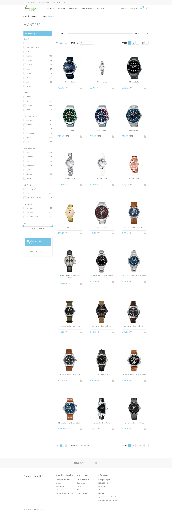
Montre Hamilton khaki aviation (102, 275)
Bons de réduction (83, 493)
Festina (39, 56)
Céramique (39, 165)
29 (143, 43)
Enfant (39, 97)
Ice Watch (39, 65)
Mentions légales (61, 486)
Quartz (39, 138)
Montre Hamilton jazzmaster (134, 227)
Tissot (39, 86)
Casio (39, 51)
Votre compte (82, 475)
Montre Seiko (70, 82)
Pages (124, 43)
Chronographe (39, 189)
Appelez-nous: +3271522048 (107, 497)
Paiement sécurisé (61, 490)
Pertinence (87, 42)
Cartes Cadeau (87, 8)
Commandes (81, 483)
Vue (57, 43)
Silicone (39, 174)
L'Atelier (61, 8)
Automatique (39, 120)
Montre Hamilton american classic (70, 276)
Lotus (39, 78)
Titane (39, 178)
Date (39, 193)
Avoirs (79, 486)
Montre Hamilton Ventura (102, 423)
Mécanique (39, 133)
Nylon (39, 170)
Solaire (39, 142)
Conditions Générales (63, 480)
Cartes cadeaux (36, 251)
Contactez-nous (60, 2)
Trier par (75, 43)
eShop (100, 8)
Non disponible (39, 217)
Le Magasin (49, 8)
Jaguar (39, 69)
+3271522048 (28, 2)
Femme (39, 101)
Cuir (39, 161)
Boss (39, 43)
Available (39, 212)
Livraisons (59, 483)
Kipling (39, 73)
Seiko (39, 82)
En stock (39, 208)
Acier (39, 152)
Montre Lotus (102, 82)
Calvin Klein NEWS (39, 47)
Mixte (39, 110)
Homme (39, 105)
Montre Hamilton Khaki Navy (134, 423)
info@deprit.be (44, 2)
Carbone (39, 157)
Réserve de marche (39, 197)
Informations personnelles (85, 480)
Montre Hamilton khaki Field (70, 326)
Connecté (39, 125)
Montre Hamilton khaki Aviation (134, 374)
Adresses (80, 490)
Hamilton (39, 60)
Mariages (73, 8)
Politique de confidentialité (64, 493)
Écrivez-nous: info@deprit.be (107, 500)
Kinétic (39, 129)
